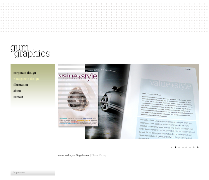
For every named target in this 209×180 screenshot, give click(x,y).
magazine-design (27, 78)
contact (18, 96)
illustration (21, 84)
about (17, 90)
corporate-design (25, 72)
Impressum (19, 172)
